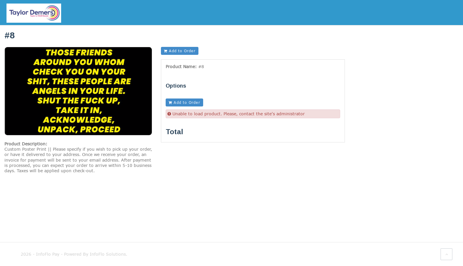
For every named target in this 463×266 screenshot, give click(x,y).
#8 (201, 66)
